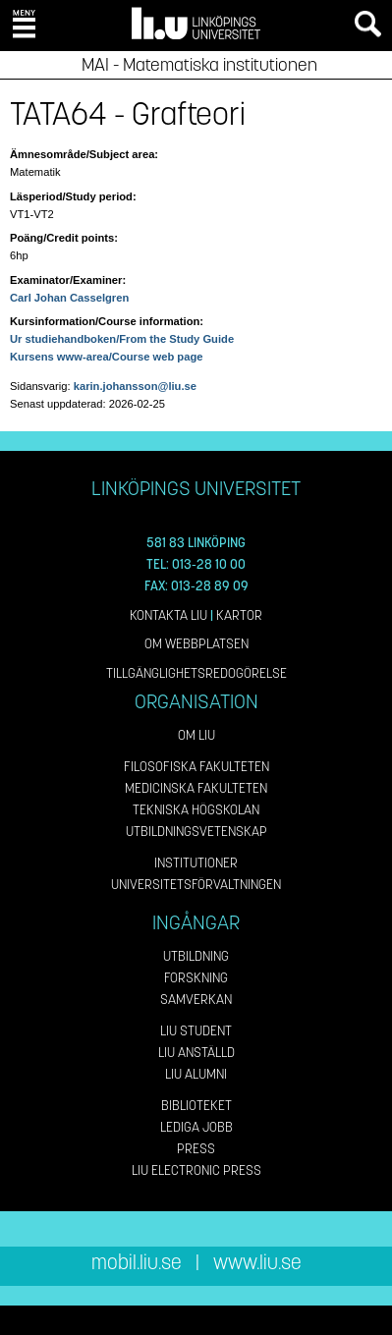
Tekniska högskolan (196, 810)
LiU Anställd (196, 1052)
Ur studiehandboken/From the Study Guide (122, 339)
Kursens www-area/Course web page (106, 356)
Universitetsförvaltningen (196, 884)
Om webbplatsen (196, 644)
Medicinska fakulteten (196, 788)
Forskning (196, 978)
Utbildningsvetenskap (196, 831)
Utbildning (196, 956)
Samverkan (196, 999)
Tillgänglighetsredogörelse (196, 673)
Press (196, 1148)
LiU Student (196, 1031)
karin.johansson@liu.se (135, 386)
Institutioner (196, 863)
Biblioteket (196, 1105)
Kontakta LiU (168, 615)
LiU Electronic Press (196, 1170)
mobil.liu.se (136, 1263)
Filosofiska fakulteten (196, 766)
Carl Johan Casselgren (69, 298)
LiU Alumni (196, 1074)
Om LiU (196, 735)
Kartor (239, 615)
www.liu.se (257, 1263)
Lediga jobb (196, 1127)
